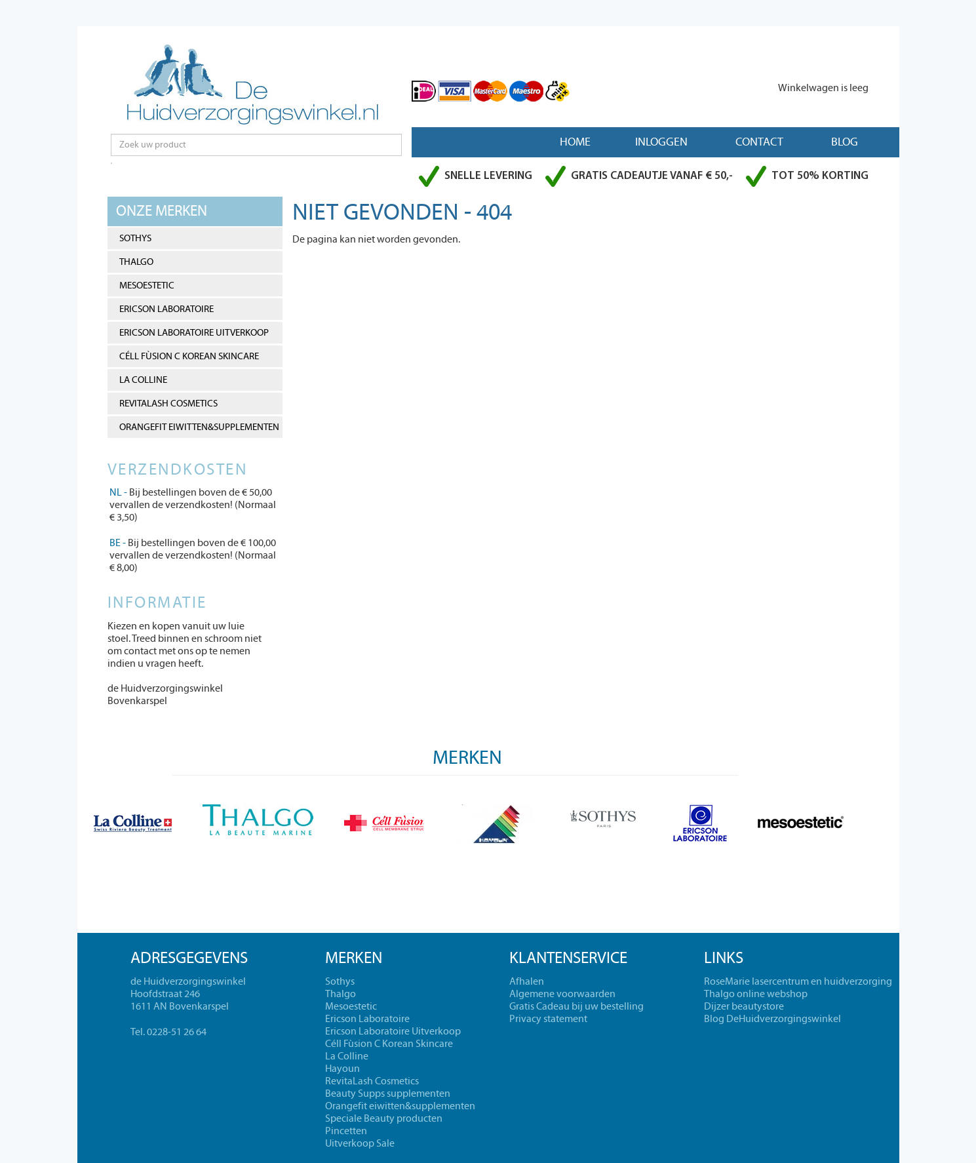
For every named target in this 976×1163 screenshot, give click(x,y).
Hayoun (342, 1068)
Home (575, 142)
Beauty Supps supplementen (387, 1093)
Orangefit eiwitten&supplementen (199, 427)
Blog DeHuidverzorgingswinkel (772, 1019)
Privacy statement (548, 1019)
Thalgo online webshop (756, 994)
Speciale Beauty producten (383, 1118)
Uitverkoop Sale (360, 1143)
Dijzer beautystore (744, 1006)
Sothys (135, 238)
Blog (844, 142)
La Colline (143, 379)
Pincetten (346, 1131)
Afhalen (526, 981)
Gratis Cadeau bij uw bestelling (576, 1006)
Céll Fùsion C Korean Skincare (189, 356)
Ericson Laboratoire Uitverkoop (194, 332)
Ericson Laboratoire (166, 309)
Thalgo (136, 261)
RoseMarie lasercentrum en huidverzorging (798, 981)
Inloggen (661, 142)
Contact (759, 142)
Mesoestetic (146, 285)
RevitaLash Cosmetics (168, 403)
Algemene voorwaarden (562, 994)
